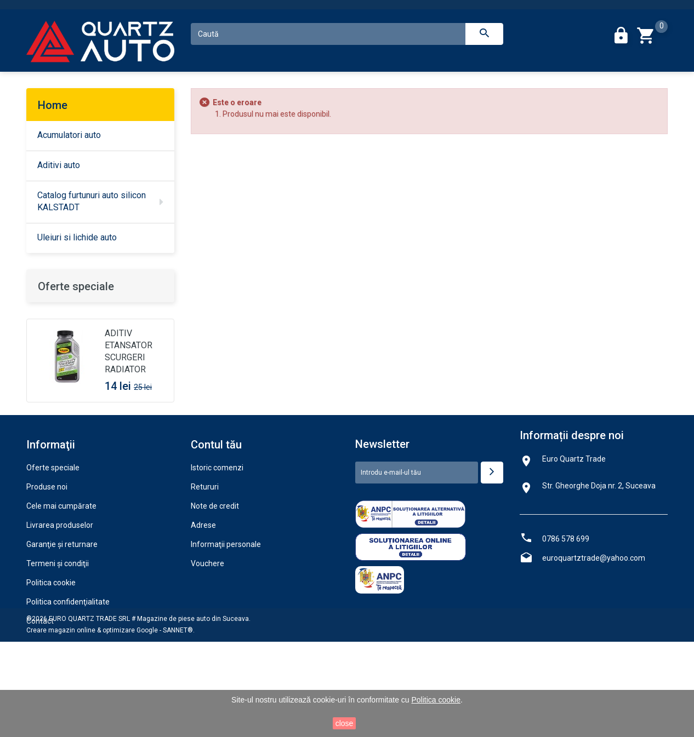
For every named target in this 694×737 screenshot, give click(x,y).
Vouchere (207, 628)
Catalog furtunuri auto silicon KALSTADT (91, 201)
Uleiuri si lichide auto (77, 237)
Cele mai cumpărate (61, 571)
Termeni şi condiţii (57, 628)
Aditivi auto (58, 165)
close (344, 723)
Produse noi (46, 552)
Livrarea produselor (59, 590)
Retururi (205, 552)
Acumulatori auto (69, 135)
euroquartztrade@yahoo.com (593, 623)
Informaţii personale (226, 609)
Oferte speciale (76, 286)
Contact (40, 686)
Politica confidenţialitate (68, 667)
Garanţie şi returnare (62, 609)
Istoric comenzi (217, 532)
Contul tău (216, 509)
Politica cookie (51, 647)
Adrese (203, 590)
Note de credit (215, 571)
